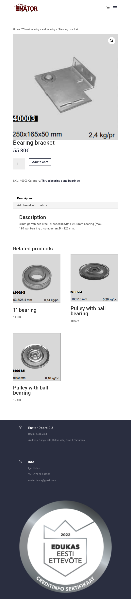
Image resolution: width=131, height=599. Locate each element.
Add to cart (40, 162)
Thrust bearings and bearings (39, 29)
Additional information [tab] (32, 205)
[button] (111, 40)
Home (16, 29)
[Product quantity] (19, 163)
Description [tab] (25, 198)
